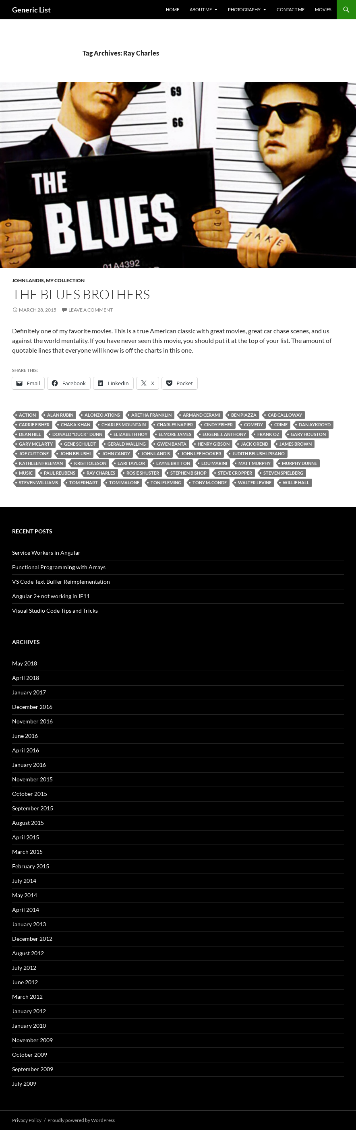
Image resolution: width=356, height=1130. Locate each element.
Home (172, 9)
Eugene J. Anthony (224, 434)
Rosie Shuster (142, 472)
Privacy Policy (26, 1120)
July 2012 (24, 967)
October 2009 (29, 1054)
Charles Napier (175, 424)
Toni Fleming (166, 482)
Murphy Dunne (299, 463)
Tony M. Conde (209, 482)
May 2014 (24, 895)
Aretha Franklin (151, 414)
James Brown (295, 443)
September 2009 (32, 1069)
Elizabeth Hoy (130, 434)
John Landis (28, 280)
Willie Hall (296, 482)
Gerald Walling (127, 443)
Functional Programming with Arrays (59, 567)
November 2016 (32, 721)
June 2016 (25, 735)
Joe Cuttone (34, 453)
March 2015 (27, 851)
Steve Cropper (235, 472)
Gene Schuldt (80, 443)
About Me (201, 9)
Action (27, 414)
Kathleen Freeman (41, 463)
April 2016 (25, 750)
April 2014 (25, 909)
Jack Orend (254, 443)
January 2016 (29, 764)
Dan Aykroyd (315, 424)
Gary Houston (308, 434)
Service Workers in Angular (46, 552)
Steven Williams (38, 482)
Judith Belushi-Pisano (258, 453)
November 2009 (32, 1040)
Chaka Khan (75, 424)
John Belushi (75, 453)
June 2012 (25, 982)
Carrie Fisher (34, 424)
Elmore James (175, 434)
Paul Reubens (59, 472)
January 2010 (29, 1025)
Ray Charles (101, 472)
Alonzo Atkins (102, 414)
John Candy (116, 453)
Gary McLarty (36, 443)
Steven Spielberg (283, 472)
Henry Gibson (214, 443)
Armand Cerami (201, 414)
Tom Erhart (83, 482)
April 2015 (25, 837)
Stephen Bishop (188, 472)
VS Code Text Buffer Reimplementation (61, 581)
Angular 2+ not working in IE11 (51, 596)
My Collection (65, 280)
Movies (323, 9)
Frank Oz (268, 434)
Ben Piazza (244, 414)
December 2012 (32, 938)
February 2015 (30, 866)
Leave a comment (90, 310)
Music (26, 472)
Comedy (253, 424)
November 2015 (32, 779)
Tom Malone (124, 482)
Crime (281, 424)
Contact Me (290, 9)
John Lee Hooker (201, 453)
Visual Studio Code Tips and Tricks (55, 610)
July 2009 (24, 1083)
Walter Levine (254, 482)
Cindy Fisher (218, 424)
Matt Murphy (254, 463)
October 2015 (29, 793)
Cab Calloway (285, 414)
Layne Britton (173, 463)
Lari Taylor (131, 463)
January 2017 (29, 692)
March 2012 (27, 996)
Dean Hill (30, 434)
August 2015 (28, 822)
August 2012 (28, 953)
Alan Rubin (60, 414)
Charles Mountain (123, 424)
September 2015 (32, 808)
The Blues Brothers (81, 294)
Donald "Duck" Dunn (77, 434)
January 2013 (29, 924)
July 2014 (24, 880)
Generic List (31, 9)
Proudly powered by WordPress (81, 1120)
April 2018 (25, 677)
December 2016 (32, 706)
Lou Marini (214, 463)
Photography (244, 9)
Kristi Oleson (90, 463)
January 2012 (29, 1011)
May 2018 (24, 663)
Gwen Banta (171, 443)
